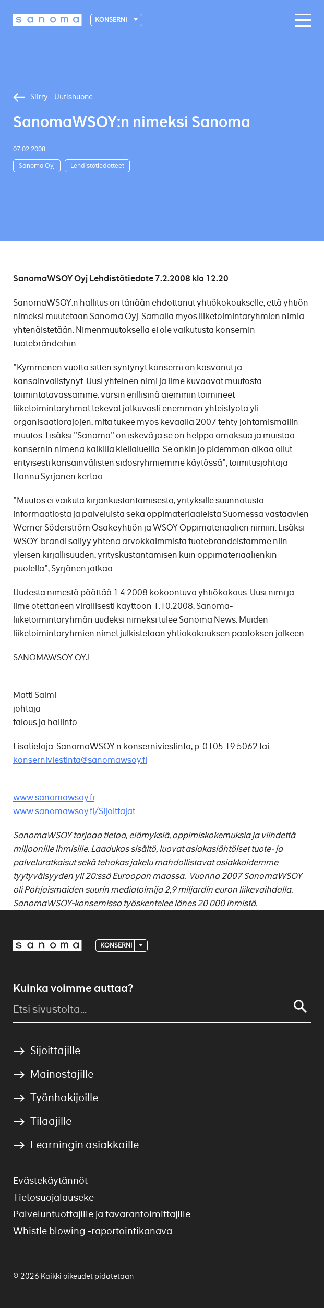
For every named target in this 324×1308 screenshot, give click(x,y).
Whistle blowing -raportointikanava (92, 1231)
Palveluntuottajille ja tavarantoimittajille (101, 1214)
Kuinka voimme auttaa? (73, 988)
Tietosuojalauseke (53, 1197)
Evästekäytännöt (50, 1181)
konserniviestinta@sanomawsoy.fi (80, 759)
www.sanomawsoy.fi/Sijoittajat (74, 811)
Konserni (111, 20)
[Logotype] (47, 20)
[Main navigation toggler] (300, 20)
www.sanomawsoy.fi (53, 797)
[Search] (300, 1006)
